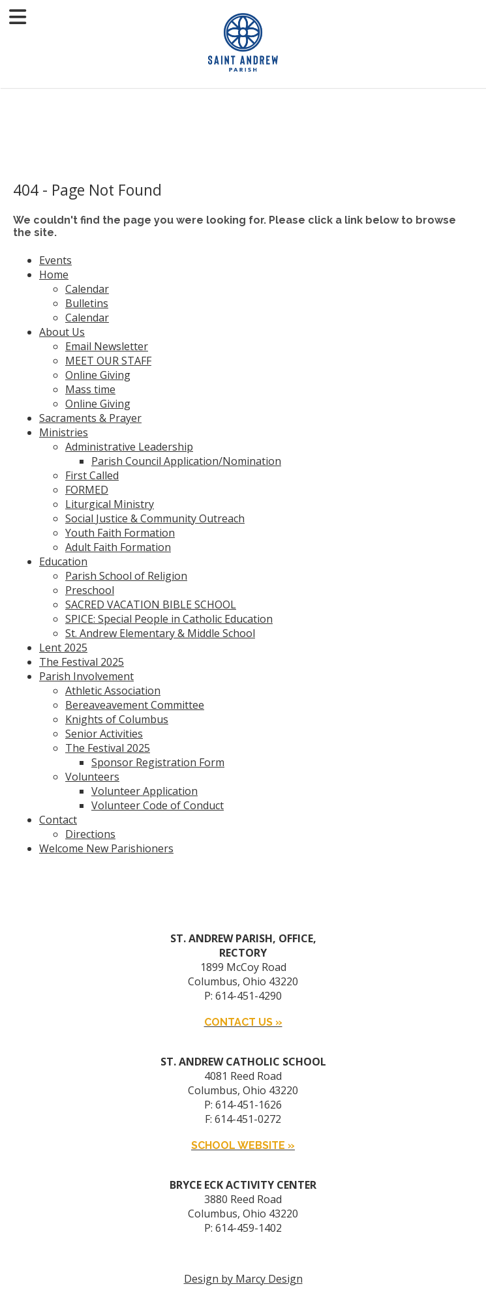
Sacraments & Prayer (90, 418)
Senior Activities (104, 733)
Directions (90, 834)
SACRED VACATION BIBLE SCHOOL (150, 604)
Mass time (90, 389)
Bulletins (86, 303)
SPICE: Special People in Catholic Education (169, 619)
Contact (58, 820)
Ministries (63, 432)
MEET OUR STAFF (108, 360)
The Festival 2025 (81, 662)
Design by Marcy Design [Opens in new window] (243, 1279)
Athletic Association (112, 690)
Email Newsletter (106, 346)
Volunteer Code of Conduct (157, 805)
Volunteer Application (144, 791)
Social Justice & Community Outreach (155, 518)
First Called (92, 475)
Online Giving (97, 375)
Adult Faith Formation (118, 547)
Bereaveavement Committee (134, 705)
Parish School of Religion (126, 576)
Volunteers (92, 776)
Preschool (89, 590)
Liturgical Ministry (109, 504)
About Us (62, 332)
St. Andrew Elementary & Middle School (160, 633)
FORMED (86, 490)
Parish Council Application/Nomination (186, 461)
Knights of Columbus (116, 719)
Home (53, 274)
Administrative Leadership (129, 447)
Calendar (87, 289)
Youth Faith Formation (120, 533)
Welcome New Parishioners (106, 848)
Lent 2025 (63, 647)
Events (55, 260)
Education (63, 561)
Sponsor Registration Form (157, 762)
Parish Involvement (86, 676)
